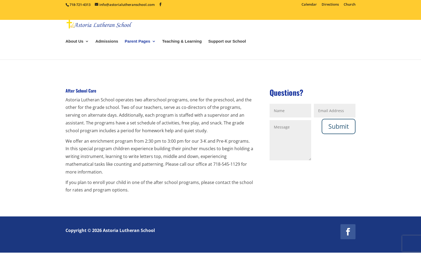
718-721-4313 (80, 4)
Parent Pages (137, 56)
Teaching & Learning (182, 56)
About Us (75, 56)
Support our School (227, 56)
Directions (330, 5)
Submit (338, 126)
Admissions (106, 56)
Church (349, 5)
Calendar (309, 5)
